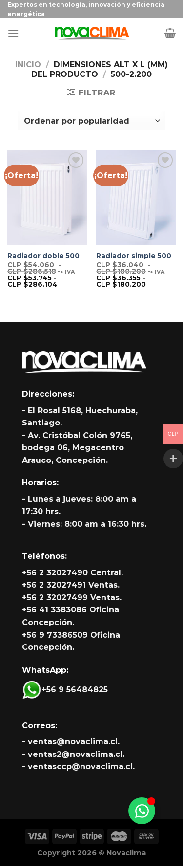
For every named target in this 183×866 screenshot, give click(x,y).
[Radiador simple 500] (136, 197)
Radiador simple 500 (133, 255)
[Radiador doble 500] (47, 197)
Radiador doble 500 (43, 255)
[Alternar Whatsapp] (141, 810)
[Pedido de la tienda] (91, 120)
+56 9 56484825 (65, 689)
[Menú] (13, 33)
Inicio (28, 64)
